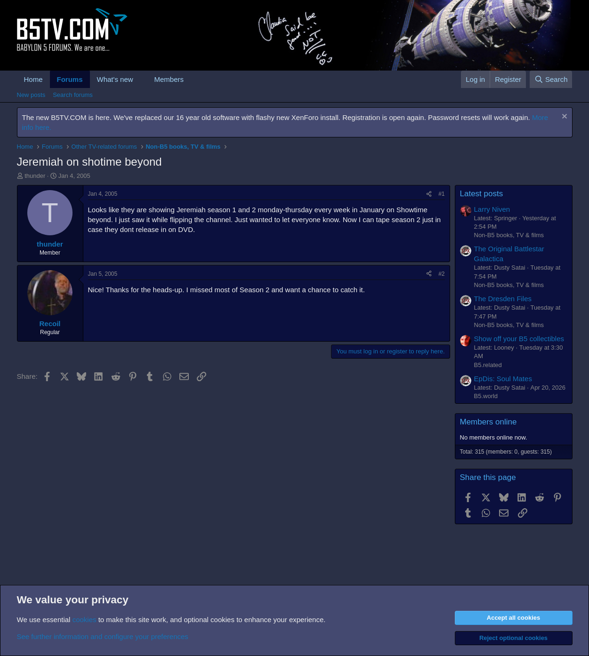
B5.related (488, 364)
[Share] (429, 194)
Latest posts (481, 193)
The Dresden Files (503, 299)
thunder (34, 175)
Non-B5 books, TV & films (509, 235)
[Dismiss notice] (563, 117)
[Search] (551, 79)
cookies (85, 620)
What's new (115, 79)
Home (33, 79)
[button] (140, 79)
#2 (441, 274)
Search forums (73, 94)
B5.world (486, 396)
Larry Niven (492, 209)
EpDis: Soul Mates (503, 379)
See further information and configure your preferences (102, 636)
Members (169, 79)
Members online (488, 421)
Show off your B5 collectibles (519, 339)
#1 (441, 194)
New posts (31, 94)
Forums (70, 79)
